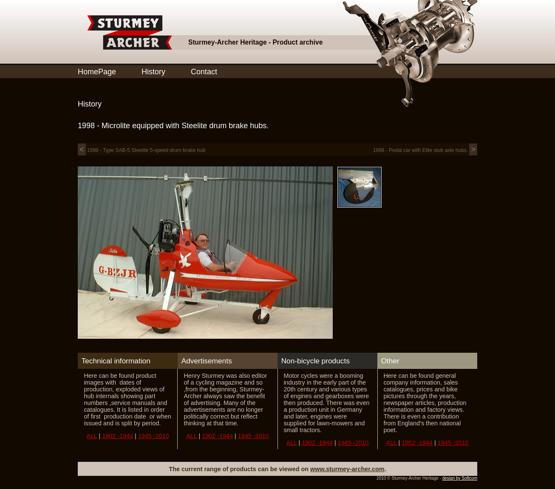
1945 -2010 (153, 436)
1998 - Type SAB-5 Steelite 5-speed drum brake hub (141, 150)
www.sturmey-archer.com (347, 469)
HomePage (97, 71)
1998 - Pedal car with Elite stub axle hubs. (425, 150)
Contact (204, 71)
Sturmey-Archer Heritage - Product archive (255, 42)
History (153, 71)
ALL (91, 436)
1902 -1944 (117, 436)
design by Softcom (459, 478)
